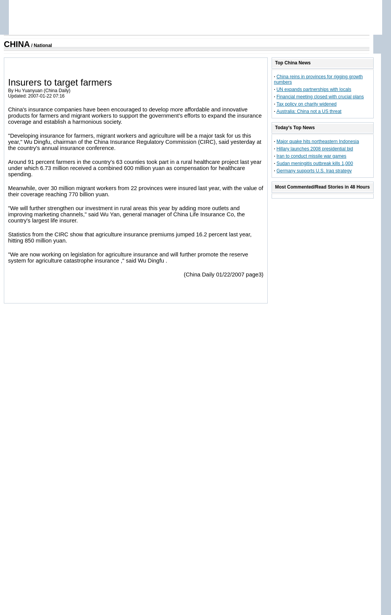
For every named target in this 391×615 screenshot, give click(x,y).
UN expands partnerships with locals (314, 89)
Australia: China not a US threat (309, 111)
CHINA (17, 44)
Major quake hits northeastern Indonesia (318, 141)
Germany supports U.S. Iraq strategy (314, 171)
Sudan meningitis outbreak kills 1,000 (315, 163)
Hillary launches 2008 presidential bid (315, 149)
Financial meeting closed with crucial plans (320, 96)
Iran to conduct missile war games (311, 156)
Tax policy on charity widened (307, 104)
